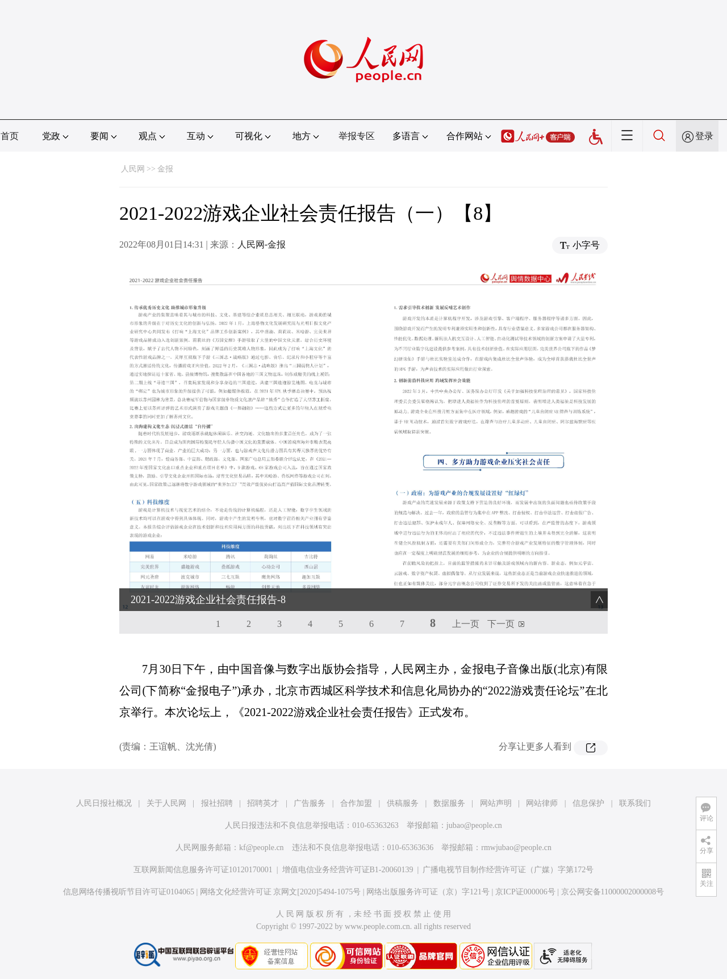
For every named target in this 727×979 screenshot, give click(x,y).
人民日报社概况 (104, 803)
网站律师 (542, 803)
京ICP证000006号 (525, 892)
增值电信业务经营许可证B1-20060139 (347, 869)
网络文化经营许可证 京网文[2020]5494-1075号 (280, 892)
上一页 (465, 624)
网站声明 (496, 803)
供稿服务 (403, 803)
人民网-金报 (261, 244)
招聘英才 (263, 803)
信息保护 (588, 803)
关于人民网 (166, 803)
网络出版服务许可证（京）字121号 (428, 892)
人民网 (133, 169)
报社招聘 (217, 803)
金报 (165, 169)
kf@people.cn (261, 847)
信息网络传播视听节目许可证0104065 (128, 892)
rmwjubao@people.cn (516, 847)
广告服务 (309, 803)
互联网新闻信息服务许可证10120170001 (203, 869)
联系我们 (635, 803)
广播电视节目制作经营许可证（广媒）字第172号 (508, 869)
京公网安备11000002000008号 (612, 892)
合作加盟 (356, 803)
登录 (704, 136)
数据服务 (449, 803)
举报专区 (357, 136)
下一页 (501, 624)
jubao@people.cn (474, 825)
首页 (10, 136)
